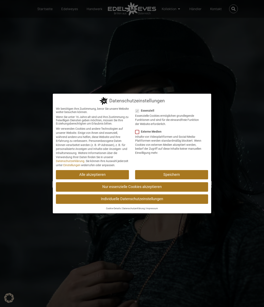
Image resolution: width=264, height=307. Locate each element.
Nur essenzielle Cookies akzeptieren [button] (132, 187)
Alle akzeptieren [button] (92, 175)
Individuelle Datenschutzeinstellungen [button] (132, 199)
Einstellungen (71, 165)
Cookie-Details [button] (113, 208)
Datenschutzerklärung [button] (133, 208)
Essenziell (146, 110)
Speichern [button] (171, 175)
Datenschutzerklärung (70, 161)
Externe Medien (149, 131)
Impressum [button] (152, 208)
